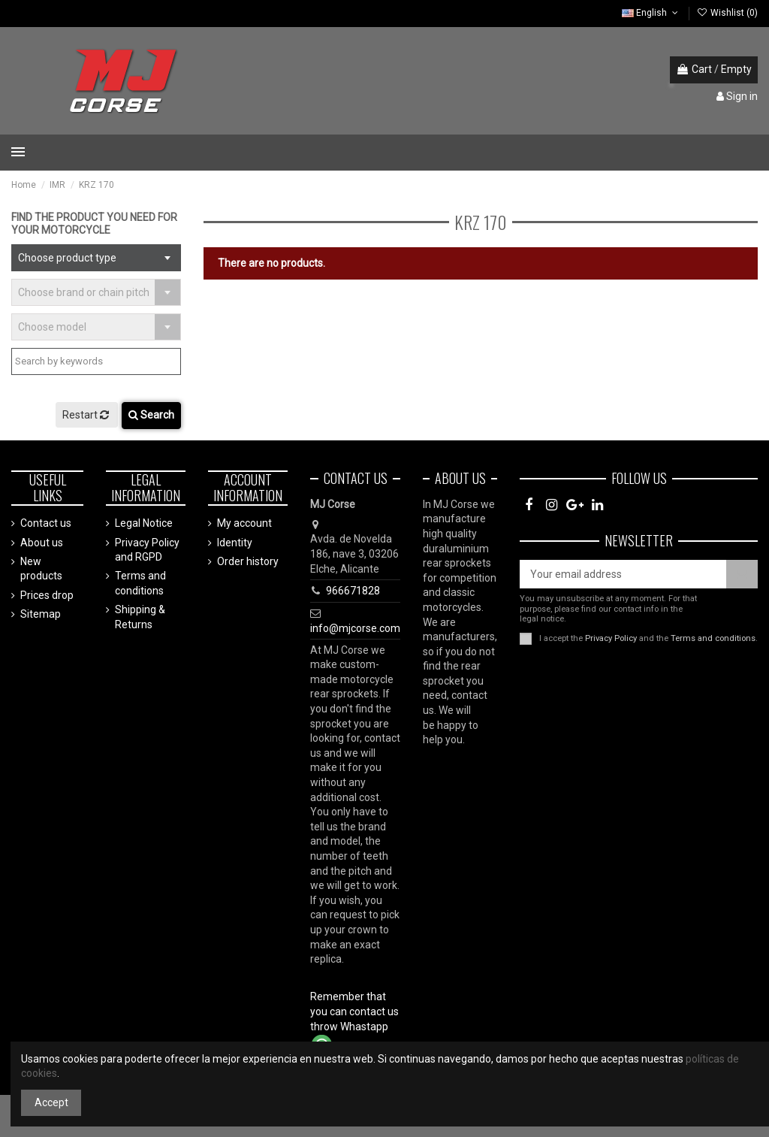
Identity (234, 543)
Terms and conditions (140, 583)
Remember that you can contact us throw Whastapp (354, 1011)
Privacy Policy (611, 638)
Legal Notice (144, 523)
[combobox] (96, 257)
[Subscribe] (742, 574)
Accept (51, 1102)
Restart (86, 415)
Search (151, 415)
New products (41, 568)
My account (244, 523)
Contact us (45, 523)
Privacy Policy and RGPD (147, 550)
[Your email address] (623, 574)
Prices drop (47, 595)
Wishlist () (727, 13)
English (651, 13)
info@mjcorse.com (355, 628)
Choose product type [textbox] (67, 258)
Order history (248, 561)
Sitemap (40, 614)
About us (41, 543)
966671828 (353, 591)
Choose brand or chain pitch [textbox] (83, 292)
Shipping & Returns (140, 616)
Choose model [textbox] (52, 327)
